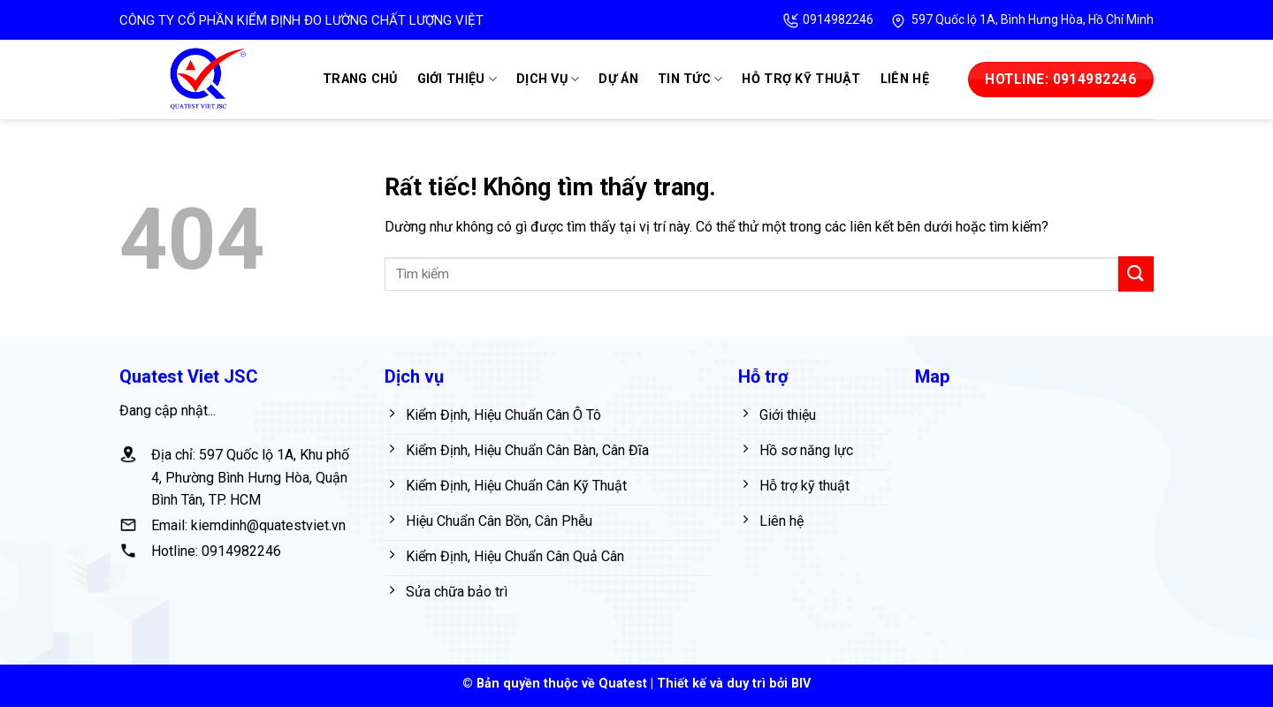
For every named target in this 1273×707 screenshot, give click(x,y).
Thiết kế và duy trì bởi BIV (734, 683)
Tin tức (690, 79)
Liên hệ (904, 79)
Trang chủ (360, 79)
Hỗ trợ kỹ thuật (801, 79)
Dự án (617, 79)
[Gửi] (1136, 273)
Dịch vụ (548, 79)
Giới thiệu (457, 79)
